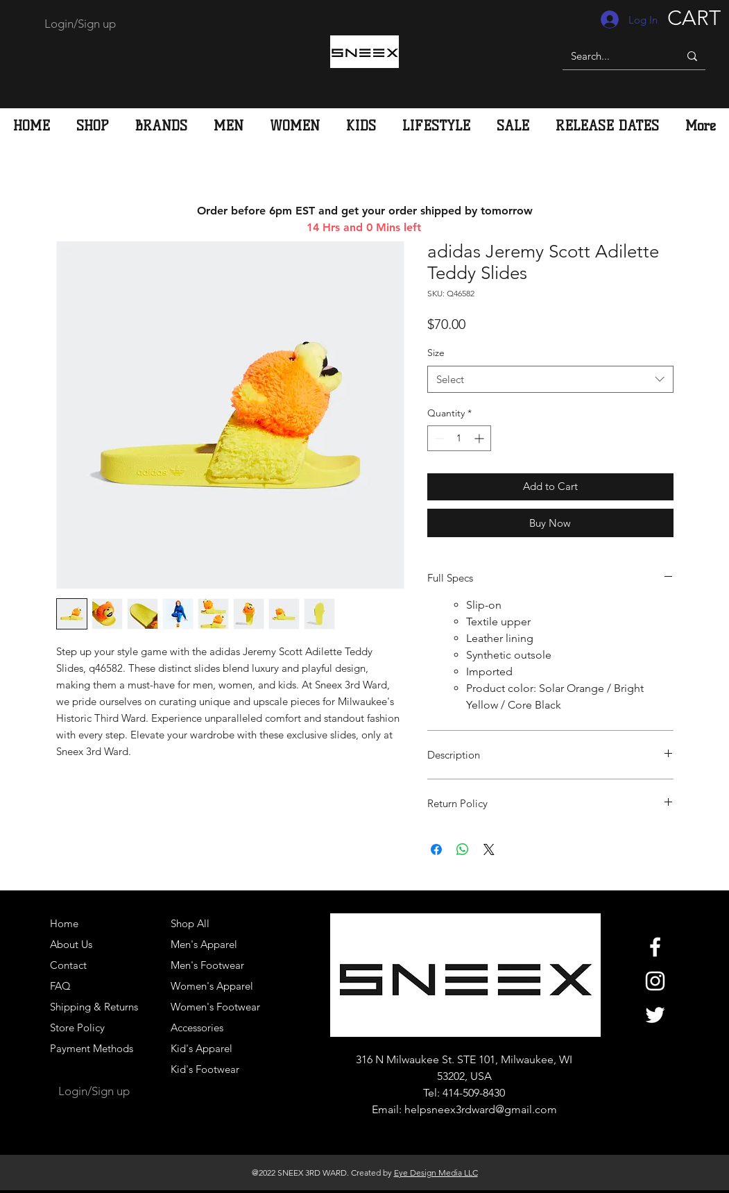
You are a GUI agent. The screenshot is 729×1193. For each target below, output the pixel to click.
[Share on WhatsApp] (462, 849)
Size (436, 352)
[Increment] (480, 438)
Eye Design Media (428, 1172)
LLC (470, 1172)
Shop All (190, 923)
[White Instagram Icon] (655, 981)
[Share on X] (489, 849)
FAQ (60, 985)
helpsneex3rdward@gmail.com (480, 1109)
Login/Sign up (80, 24)
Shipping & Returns (94, 1006)
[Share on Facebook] (436, 849)
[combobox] (550, 379)
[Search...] (610, 55)
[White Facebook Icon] (655, 947)
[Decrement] (438, 438)
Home (64, 923)
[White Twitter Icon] (655, 1015)
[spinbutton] (459, 438)
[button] (228, 125)
